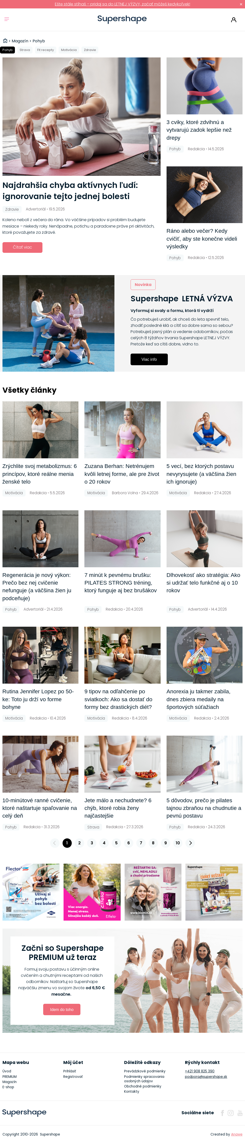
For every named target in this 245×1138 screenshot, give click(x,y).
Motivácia (69, 50)
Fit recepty (45, 50)
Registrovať (73, 1076)
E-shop (8, 1087)
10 (178, 843)
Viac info (149, 359)
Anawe (237, 1134)
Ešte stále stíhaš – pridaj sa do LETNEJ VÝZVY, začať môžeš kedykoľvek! (122, 4)
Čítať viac (22, 247)
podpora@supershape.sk (206, 1076)
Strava (25, 50)
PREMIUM (9, 1076)
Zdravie (90, 50)
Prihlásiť (233, 19)
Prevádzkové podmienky (145, 1071)
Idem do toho (61, 1009)
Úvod (6, 1071)
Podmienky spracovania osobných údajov (144, 1079)
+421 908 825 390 (199, 1071)
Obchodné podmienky (142, 1086)
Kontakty (131, 1091)
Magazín (9, 1082)
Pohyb (7, 50)
